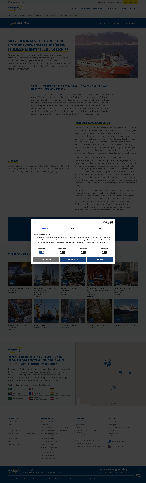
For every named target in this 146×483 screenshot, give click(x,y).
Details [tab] (73, 228)
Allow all (100, 259)
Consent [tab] (45, 228)
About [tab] (101, 228)
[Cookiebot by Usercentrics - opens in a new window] (105, 222)
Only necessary (46, 259)
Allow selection (73, 259)
